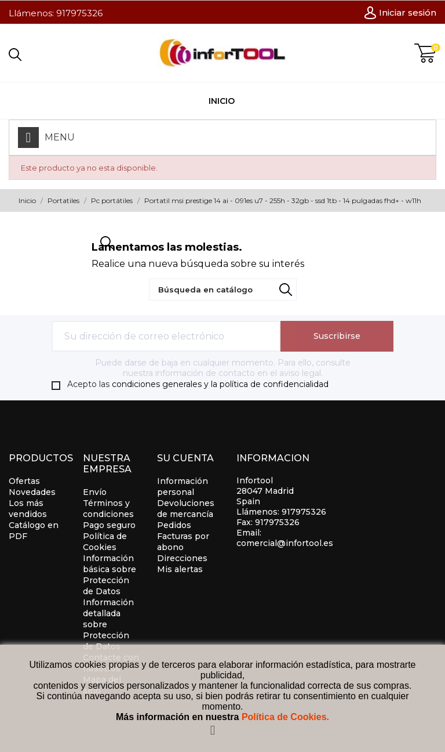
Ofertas (24, 481)
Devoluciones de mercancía (185, 508)
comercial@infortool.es (284, 543)
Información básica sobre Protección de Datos (109, 574)
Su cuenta (185, 458)
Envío (95, 492)
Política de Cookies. (285, 717)
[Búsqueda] (223, 290)
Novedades (32, 492)
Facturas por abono (183, 541)
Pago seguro (109, 525)
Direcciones (182, 558)
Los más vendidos (28, 508)
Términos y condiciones (108, 508)
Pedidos (174, 525)
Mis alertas (180, 569)
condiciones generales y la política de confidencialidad (220, 384)
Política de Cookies (105, 541)
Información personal (182, 486)
